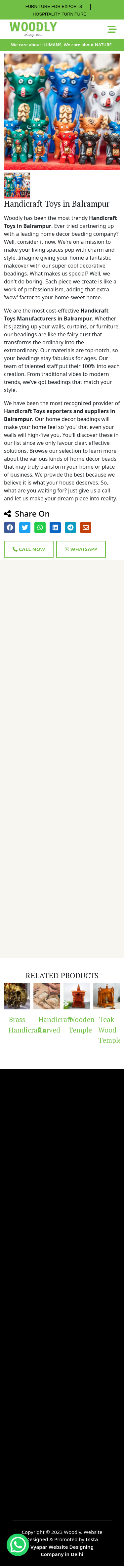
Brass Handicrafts (19, 1025)
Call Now (29, 549)
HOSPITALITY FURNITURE (59, 14)
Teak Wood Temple (109, 1030)
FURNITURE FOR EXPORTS (53, 6)
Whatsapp (81, 549)
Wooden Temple (79, 1025)
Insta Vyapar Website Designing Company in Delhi (64, 1546)
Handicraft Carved (49, 1025)
